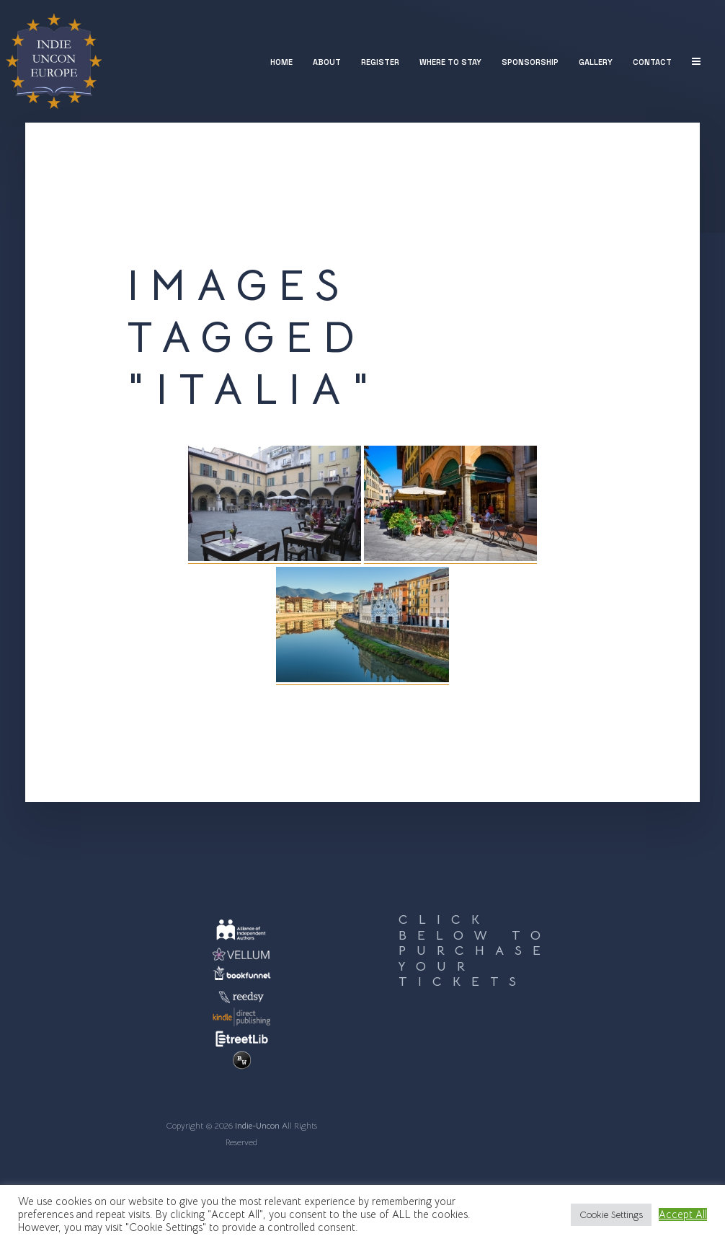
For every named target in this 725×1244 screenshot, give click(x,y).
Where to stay (450, 62)
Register (380, 62)
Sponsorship (530, 62)
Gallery (596, 62)
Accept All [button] (683, 1214)
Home (281, 62)
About (327, 62)
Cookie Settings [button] (611, 1215)
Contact (652, 62)
